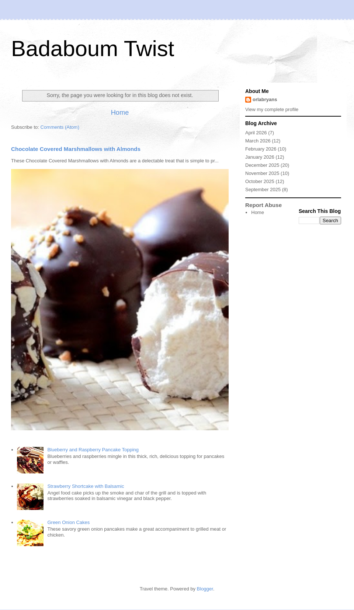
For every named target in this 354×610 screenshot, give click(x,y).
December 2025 (262, 165)
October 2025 (259, 181)
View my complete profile (271, 109)
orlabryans (265, 99)
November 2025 (262, 173)
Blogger (205, 589)
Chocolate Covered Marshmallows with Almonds (75, 149)
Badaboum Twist (92, 48)
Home (120, 112)
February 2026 (261, 149)
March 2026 (258, 141)
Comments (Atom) (60, 127)
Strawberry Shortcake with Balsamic (85, 486)
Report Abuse (263, 205)
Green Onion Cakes (68, 522)
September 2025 (263, 189)
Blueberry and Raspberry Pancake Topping (93, 449)
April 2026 (256, 132)
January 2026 (259, 157)
